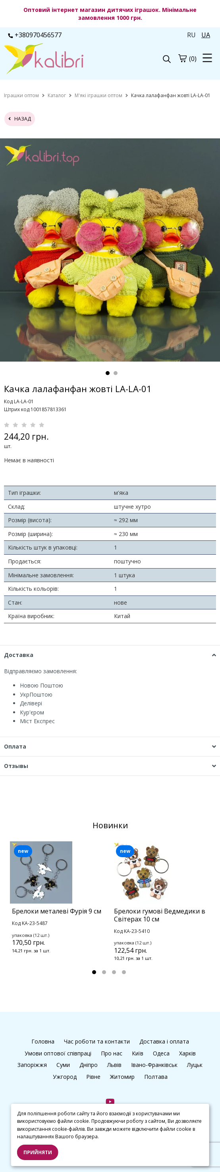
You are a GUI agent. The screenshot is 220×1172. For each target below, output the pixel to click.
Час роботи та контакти (97, 1041)
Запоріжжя (32, 1065)
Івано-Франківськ (154, 1065)
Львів (114, 1065)
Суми (63, 1065)
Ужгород (65, 1076)
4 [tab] (124, 972)
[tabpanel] (59, 907)
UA (205, 35)
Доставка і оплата (164, 1041)
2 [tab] (116, 373)
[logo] (57, 59)
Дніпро (88, 1065)
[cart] (182, 58)
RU (191, 35)
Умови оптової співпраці (58, 1053)
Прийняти (37, 1152)
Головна (42, 1041)
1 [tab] (108, 373)
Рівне (93, 1076)
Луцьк (195, 1065)
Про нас (111, 1053)
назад (19, 118)
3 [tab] (114, 972)
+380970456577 (35, 35)
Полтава (156, 1076)
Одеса (161, 1053)
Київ (137, 1053)
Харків (187, 1053)
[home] (21, 95)
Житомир (122, 1076)
